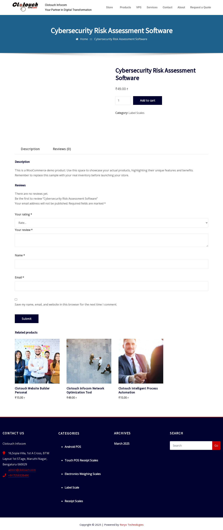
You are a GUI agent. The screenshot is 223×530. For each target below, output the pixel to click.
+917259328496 (18, 473)
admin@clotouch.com (22, 468)
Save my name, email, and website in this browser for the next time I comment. (66, 304)
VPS (138, 7)
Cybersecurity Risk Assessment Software (120, 39)
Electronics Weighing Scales (83, 472)
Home (84, 39)
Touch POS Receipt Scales (81, 458)
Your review (24, 230)
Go (216, 443)
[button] (110, 7)
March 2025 (121, 441)
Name (20, 255)
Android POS (73, 444)
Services (152, 7)
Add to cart (147, 100)
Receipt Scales (74, 499)
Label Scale (72, 485)
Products (125, 7)
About (181, 7)
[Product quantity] (123, 100)
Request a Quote (200, 7)
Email (19, 277)
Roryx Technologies (132, 522)
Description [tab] (30, 149)
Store (109, 7)
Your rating (23, 214)
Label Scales (136, 113)
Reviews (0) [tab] (62, 149)
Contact (167, 7)
